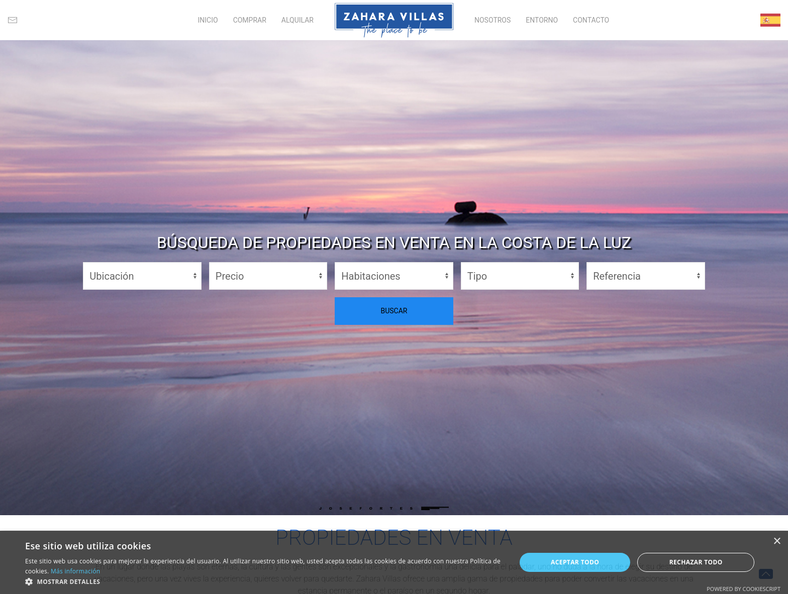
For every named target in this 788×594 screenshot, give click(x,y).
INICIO (208, 20)
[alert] (394, 562)
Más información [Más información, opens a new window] (75, 571)
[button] (263, 581)
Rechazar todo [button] (696, 562)
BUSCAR (393, 311)
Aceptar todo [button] (575, 562)
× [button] (776, 541)
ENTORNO (542, 20)
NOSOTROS (492, 20)
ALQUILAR (297, 20)
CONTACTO (591, 20)
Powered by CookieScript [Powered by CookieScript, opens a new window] (743, 588)
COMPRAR (249, 20)
